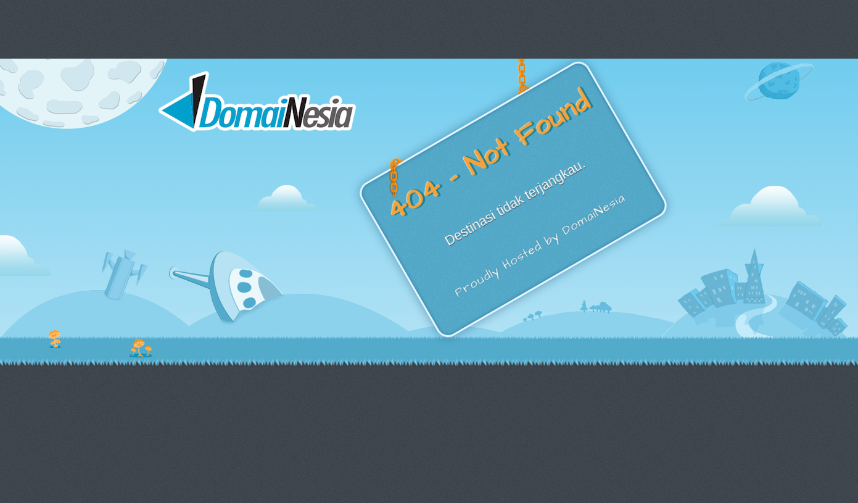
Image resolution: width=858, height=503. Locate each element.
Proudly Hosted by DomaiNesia (539, 245)
